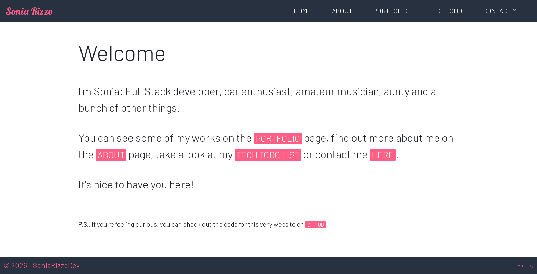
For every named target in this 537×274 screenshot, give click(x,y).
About (342, 11)
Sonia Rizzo (29, 10)
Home (302, 11)
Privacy (525, 265)
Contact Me (502, 11)
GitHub (315, 225)
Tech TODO (445, 11)
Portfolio (390, 11)
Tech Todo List (267, 154)
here (383, 154)
